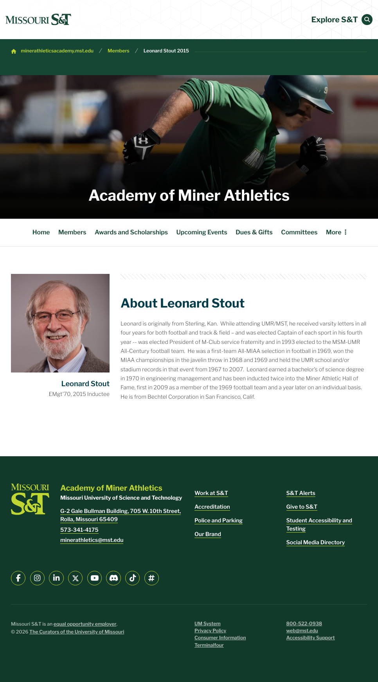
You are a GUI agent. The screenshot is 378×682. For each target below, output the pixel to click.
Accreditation (212, 507)
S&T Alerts (300, 493)
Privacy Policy (210, 631)
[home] (38, 19)
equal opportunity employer (85, 624)
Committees (299, 232)
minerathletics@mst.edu (91, 540)
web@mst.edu (302, 631)
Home (41, 232)
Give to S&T (302, 507)
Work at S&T (211, 493)
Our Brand (207, 534)
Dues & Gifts (254, 232)
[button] (367, 19)
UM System (207, 624)
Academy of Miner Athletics (189, 195)
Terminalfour (209, 645)
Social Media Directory (315, 542)
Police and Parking (218, 520)
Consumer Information (220, 638)
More (334, 232)
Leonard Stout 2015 (166, 51)
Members (119, 51)
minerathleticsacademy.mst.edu (57, 51)
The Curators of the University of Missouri (76, 632)
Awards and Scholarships (131, 232)
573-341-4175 (79, 530)
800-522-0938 (304, 624)
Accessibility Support (310, 638)
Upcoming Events (201, 232)
